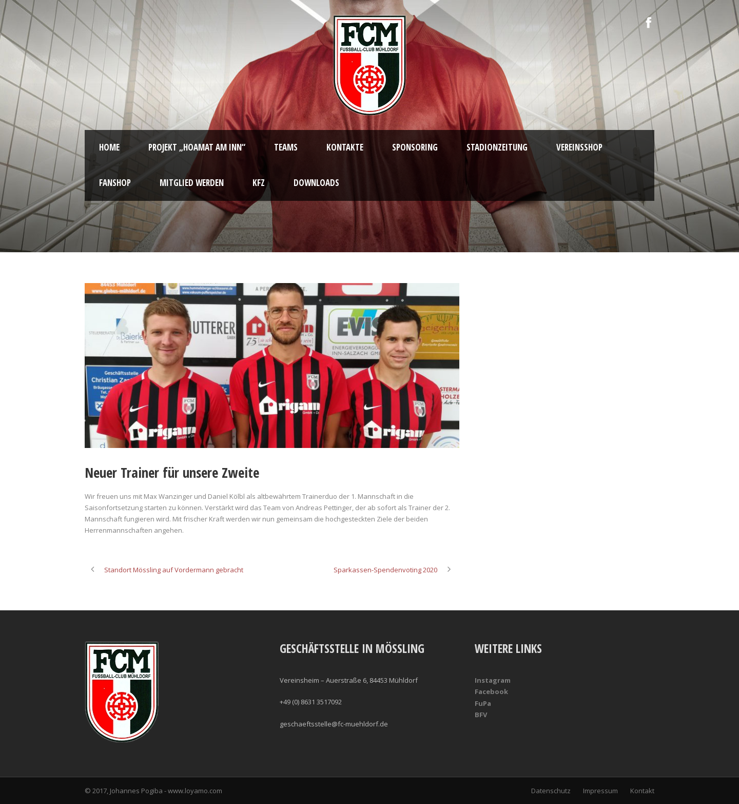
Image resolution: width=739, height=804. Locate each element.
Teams (286, 147)
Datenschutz (551, 790)
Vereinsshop (579, 147)
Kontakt (642, 790)
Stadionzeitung (497, 147)
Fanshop (115, 183)
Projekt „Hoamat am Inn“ (196, 147)
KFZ (258, 183)
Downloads (316, 183)
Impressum (600, 790)
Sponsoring (415, 147)
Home (109, 147)
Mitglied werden (192, 183)
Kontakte (344, 147)
